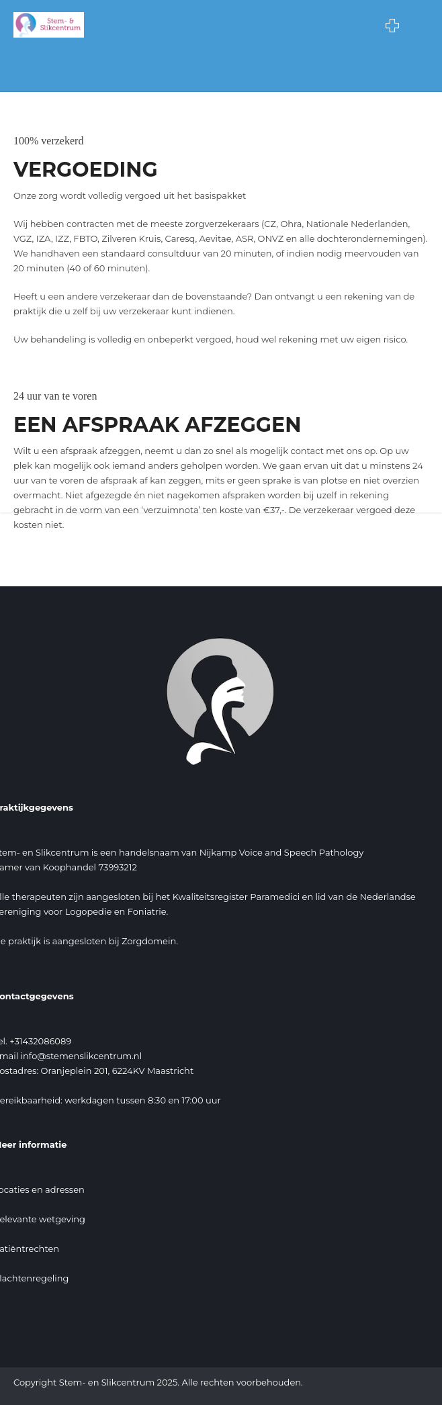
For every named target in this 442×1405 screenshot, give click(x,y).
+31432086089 (40, 1041)
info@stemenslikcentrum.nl (81, 1055)
